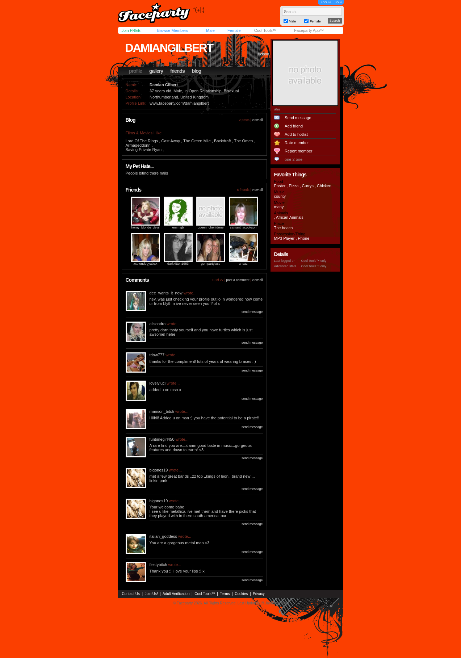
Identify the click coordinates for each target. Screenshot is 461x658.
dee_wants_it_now (166, 293)
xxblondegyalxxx (145, 263)
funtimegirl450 (162, 439)
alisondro (158, 324)
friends (177, 71)
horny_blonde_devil (145, 227)
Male (210, 30)
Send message (298, 118)
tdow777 (157, 355)
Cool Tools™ (265, 30)
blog (196, 71)
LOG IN (326, 2)
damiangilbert (169, 47)
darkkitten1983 (178, 263)
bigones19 (159, 470)
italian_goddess (163, 536)
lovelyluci (158, 383)
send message (252, 312)
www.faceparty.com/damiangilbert (179, 103)
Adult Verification (176, 594)
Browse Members (172, 30)
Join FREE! (132, 30)
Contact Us (131, 594)
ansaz (243, 263)
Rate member (297, 143)
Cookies (241, 594)
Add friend (294, 126)
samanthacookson (243, 227)
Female (234, 30)
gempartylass (211, 263)
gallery (156, 71)
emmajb (178, 227)
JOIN (338, 2)
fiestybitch (158, 564)
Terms (225, 594)
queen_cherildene (211, 227)
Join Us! (151, 594)
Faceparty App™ (309, 30)
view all (257, 120)
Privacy (259, 594)
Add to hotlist (296, 134)
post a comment (238, 280)
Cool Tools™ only (314, 261)
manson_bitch (162, 411)
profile (135, 71)
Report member (298, 151)
